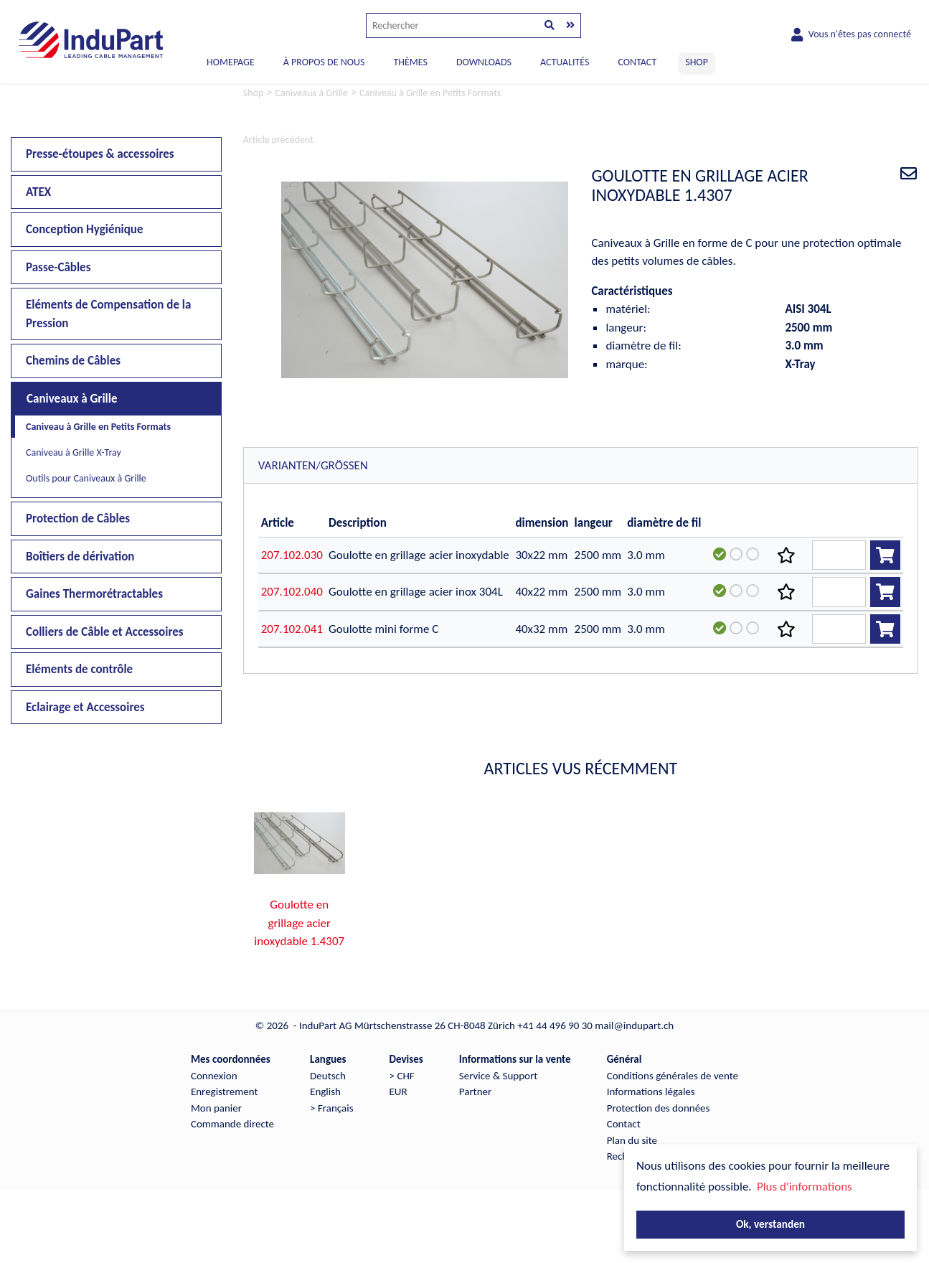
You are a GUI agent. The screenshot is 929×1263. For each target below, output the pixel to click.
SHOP (696, 62)
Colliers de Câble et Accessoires (105, 631)
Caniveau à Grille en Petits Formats (98, 427)
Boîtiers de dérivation (80, 556)
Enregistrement (224, 1091)
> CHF (402, 1075)
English (325, 1091)
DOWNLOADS (483, 62)
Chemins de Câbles (73, 360)
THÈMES (410, 62)
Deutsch (328, 1075)
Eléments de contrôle (79, 669)
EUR (398, 1091)
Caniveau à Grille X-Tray (73, 452)
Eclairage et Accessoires (85, 707)
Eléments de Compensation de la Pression (108, 314)
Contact (624, 1123)
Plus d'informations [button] (804, 1186)
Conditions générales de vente (672, 1075)
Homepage (231, 62)
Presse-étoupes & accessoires (100, 153)
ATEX (38, 191)
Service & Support (498, 1075)
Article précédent (278, 139)
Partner (475, 1091)
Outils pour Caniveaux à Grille (86, 478)
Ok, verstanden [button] (770, 1224)
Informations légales (651, 1091)
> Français (331, 1108)
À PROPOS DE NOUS (324, 62)
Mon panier (216, 1108)
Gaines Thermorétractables (94, 593)
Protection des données (658, 1108)
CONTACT (637, 62)
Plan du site (632, 1140)
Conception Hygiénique (84, 229)
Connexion (214, 1075)
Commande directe (232, 1123)
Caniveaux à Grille (72, 398)
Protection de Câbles (78, 518)
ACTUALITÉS (565, 62)
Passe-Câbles (58, 267)
